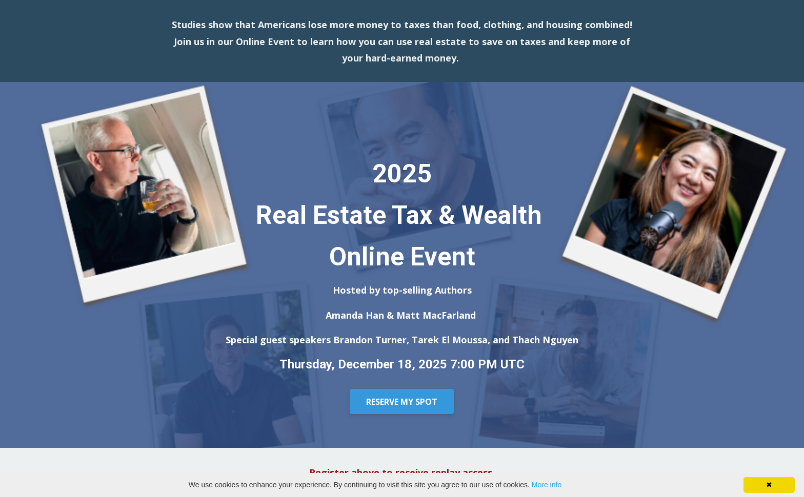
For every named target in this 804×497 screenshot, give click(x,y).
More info (546, 485)
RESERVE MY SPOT (401, 401)
